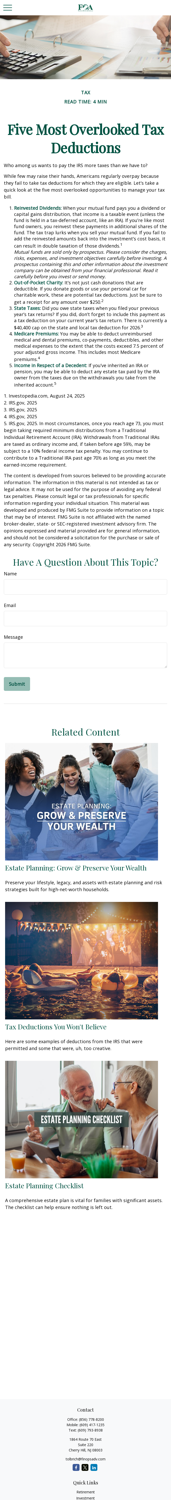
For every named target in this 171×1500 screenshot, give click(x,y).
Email (10, 605)
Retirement (85, 1492)
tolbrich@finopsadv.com (86, 1459)
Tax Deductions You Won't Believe (56, 1026)
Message (13, 637)
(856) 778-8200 (91, 1419)
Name (10, 574)
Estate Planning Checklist (44, 1185)
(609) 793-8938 (90, 1430)
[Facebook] (76, 1467)
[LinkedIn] (93, 1467)
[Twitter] (85, 1467)
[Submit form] (17, 684)
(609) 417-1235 (92, 1424)
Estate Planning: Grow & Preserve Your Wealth (76, 867)
